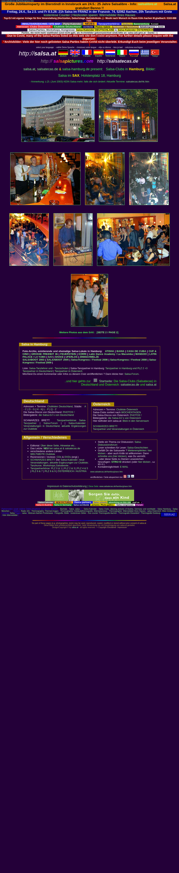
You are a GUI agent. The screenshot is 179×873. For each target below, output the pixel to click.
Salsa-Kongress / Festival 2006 (89, 359)
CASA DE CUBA (136, 351)
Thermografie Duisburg (150, 513)
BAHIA (120, 351)
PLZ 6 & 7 (37, 471)
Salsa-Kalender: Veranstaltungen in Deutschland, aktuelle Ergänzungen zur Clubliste (55, 426)
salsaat (151, 384)
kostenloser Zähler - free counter (85, 513)
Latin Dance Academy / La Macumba (111, 354)
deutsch (63, 55)
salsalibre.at (147, 4)
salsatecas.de (47, 69)
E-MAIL (124, 466)
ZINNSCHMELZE (89, 356)
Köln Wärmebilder (10, 515)
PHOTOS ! (69, 412)
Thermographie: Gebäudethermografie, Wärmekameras (83, 511)
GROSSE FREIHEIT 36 (44, 354)
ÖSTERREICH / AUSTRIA (72, 471)
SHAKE (59, 356)
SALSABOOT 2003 (34, 359)
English (75, 55)
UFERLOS (71, 356)
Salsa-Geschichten (137, 447)
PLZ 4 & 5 (82, 468)
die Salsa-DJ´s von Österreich (124, 418)
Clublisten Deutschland (60, 406)
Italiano (122, 55)
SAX (50, 356)
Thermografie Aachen (108, 513)
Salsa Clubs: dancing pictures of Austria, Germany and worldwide (127, 509)
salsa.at (29, 69)
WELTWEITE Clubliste (42, 454)
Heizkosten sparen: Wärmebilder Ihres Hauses (103, 15)
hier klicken (144, 461)
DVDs (67, 456)
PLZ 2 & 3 (69, 468)
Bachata (63, 509)
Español (98, 55)
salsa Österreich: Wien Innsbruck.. (161, 511)
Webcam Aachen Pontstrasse (40, 513)
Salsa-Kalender (90, 509)
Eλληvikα (145, 55)
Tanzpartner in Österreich (68, 371)
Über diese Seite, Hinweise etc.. (58, 445)
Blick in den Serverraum (136, 420)
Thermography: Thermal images (45, 511)
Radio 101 (25, 511)
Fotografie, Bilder (62, 513)
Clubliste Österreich (127, 409)
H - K (39, 409)
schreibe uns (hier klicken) (112, 456)
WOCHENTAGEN (131, 412)
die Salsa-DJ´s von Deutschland (56, 415)
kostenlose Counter (57, 15)
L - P (46, 409)
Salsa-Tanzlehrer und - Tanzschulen (48, 368)
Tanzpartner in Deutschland (38, 371)
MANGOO (141, 354)
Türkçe (155, 55)
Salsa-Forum (131, 374)
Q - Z (53, 409)
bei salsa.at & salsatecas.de (62, 448)
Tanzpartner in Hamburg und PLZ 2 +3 (126, 368)
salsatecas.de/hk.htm (137, 81)
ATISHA (109, 351)
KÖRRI (83, 354)
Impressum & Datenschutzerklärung (67, 486)
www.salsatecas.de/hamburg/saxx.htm (18, 1)
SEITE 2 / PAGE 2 (107, 332)
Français (87, 55)
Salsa (71, 509)
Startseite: (103, 381)
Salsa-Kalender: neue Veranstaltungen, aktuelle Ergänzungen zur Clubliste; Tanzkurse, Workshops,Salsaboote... (59, 462)
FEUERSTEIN (68, 354)
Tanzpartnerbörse (40, 468)
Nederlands (110, 55)
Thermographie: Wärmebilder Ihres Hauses (127, 511)
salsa (77, 509)
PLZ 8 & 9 (50, 471)
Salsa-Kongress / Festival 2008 (128, 359)
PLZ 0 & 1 (56, 468)
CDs (59, 456)
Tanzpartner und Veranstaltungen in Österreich (118, 429)
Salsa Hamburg (164, 509)
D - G (32, 409)
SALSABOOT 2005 (58, 359)
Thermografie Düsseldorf (129, 513)
